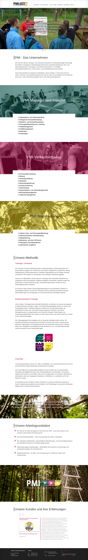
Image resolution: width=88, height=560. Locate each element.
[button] (20, 515)
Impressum (64, 550)
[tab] (42, 50)
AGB (63, 552)
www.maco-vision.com (68, 555)
